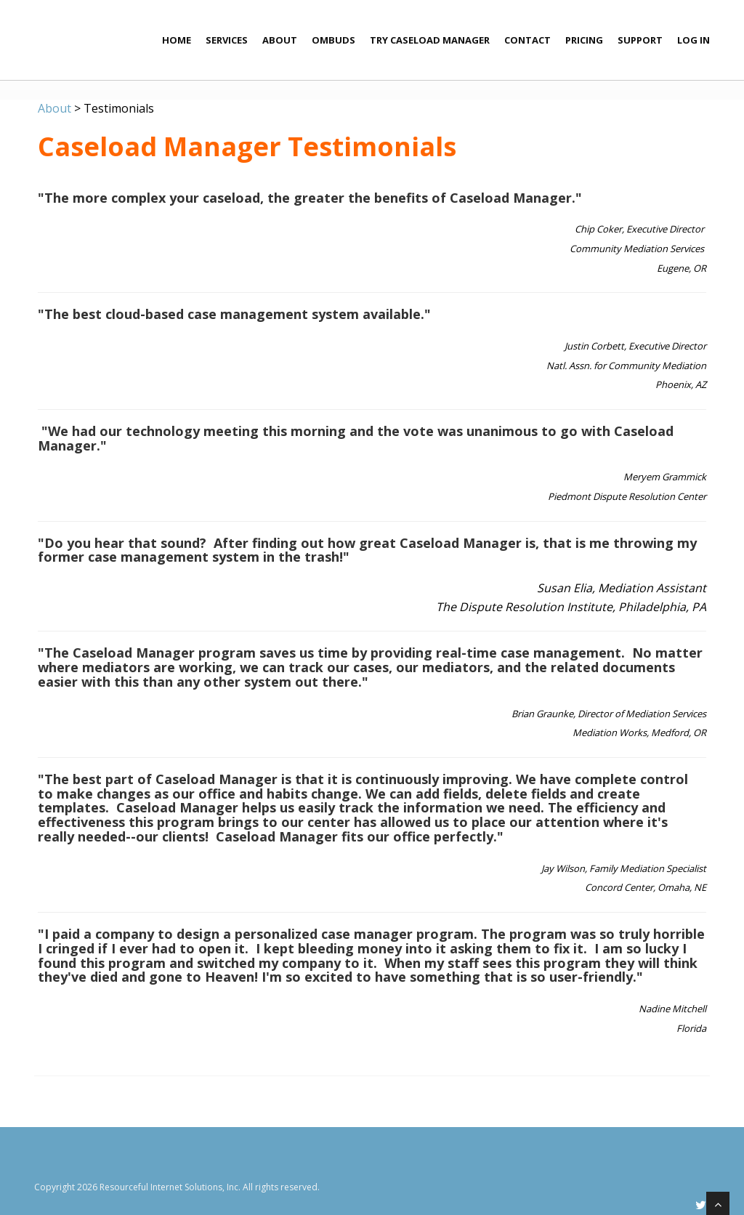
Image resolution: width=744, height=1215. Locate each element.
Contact (527, 40)
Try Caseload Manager (430, 40)
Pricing (584, 40)
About (279, 40)
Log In (693, 40)
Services (227, 40)
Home (176, 40)
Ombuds (333, 40)
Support (640, 40)
